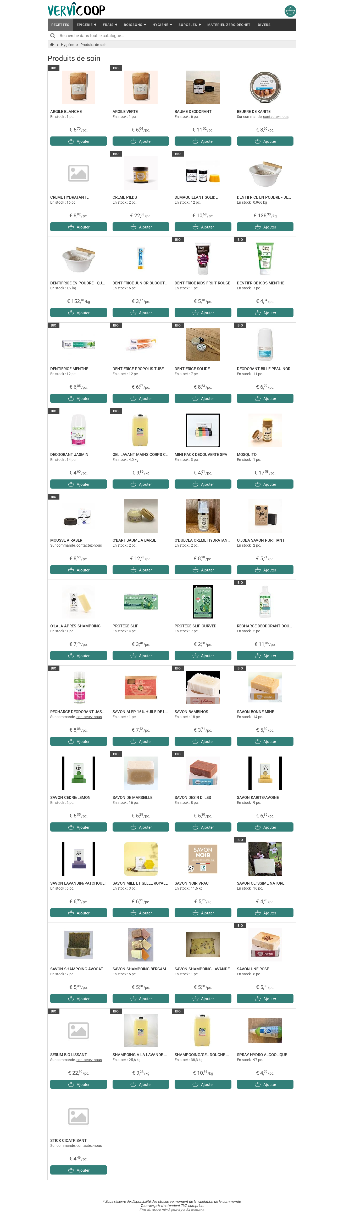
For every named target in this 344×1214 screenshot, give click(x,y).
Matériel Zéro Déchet (229, 25)
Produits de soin (93, 45)
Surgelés (188, 25)
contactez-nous (275, 116)
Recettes (60, 25)
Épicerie (85, 25)
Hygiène (160, 25)
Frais (108, 25)
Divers (264, 25)
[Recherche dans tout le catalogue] (172, 36)
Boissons (133, 25)
